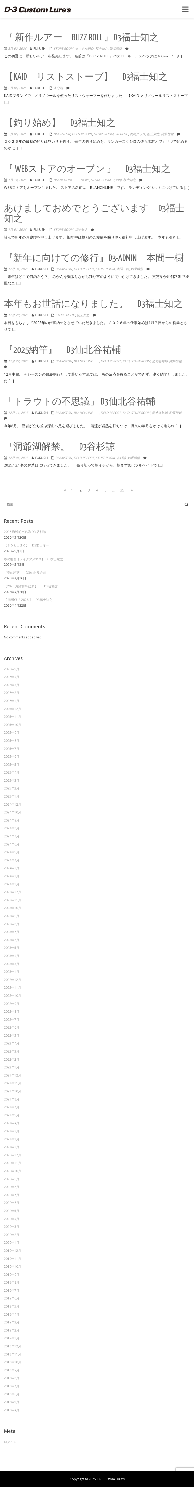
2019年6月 (11, 1298)
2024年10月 (12, 812)
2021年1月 (11, 1147)
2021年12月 (12, 1075)
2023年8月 (11, 924)
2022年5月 (11, 1035)
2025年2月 (11, 788)
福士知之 (101, 48)
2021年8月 (11, 1099)
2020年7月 (11, 1195)
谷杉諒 (121, 458)
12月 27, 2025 (18, 361)
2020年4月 (11, 1219)
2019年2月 (11, 1330)
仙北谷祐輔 (160, 361)
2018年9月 (11, 1370)
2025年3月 (11, 780)
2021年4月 (11, 1123)
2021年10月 (12, 1091)
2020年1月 (11, 1242)
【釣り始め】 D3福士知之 (59, 123)
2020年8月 (11, 1187)
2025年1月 (11, 796)
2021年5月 (11, 1115)
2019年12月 (12, 1250)
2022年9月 (11, 1003)
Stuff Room (105, 269)
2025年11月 (12, 716)
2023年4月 (11, 956)
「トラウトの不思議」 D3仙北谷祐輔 (79, 402)
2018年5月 (11, 1402)
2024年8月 (11, 828)
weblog (121, 134)
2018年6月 (11, 1394)
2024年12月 (12, 804)
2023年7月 (11, 932)
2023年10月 (12, 908)
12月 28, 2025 (18, 315)
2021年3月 (11, 1131)
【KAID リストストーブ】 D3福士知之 (86, 77)
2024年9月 (11, 820)
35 (123, 490)
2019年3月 (11, 1322)
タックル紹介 (84, 48)
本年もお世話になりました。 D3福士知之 (93, 304)
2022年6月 (11, 1027)
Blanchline (66, 180)
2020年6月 (11, 1202)
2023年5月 (11, 947)
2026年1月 (11, 701)
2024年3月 (11, 868)
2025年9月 (11, 732)
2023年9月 (11, 916)
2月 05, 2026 (17, 134)
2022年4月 (11, 1043)
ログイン (10, 1442)
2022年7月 (11, 1019)
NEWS (84, 180)
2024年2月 (11, 876)
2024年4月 (11, 860)
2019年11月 (12, 1258)
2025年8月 (11, 740)
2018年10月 (12, 1362)
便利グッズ (137, 134)
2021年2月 (11, 1139)
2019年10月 (12, 1266)
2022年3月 (11, 1051)
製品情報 (115, 48)
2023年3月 (11, 964)
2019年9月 (11, 1274)
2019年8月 (11, 1282)
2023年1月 (11, 971)
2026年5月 (11, 669)
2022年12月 (12, 980)
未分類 (58, 88)
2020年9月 (11, 1179)
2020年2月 (11, 1235)
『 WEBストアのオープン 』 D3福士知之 (87, 169)
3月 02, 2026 (17, 48)
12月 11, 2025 (18, 412)
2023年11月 (12, 900)
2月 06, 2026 (17, 88)
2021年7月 (11, 1107)
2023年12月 (12, 892)
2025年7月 (11, 748)
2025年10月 (12, 725)
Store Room (63, 48)
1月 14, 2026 (17, 180)
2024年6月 (11, 844)
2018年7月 (11, 1386)
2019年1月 (11, 1338)
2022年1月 (11, 1067)
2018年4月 (11, 1410)
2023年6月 (11, 940)
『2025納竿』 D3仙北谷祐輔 (62, 350)
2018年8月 (11, 1378)
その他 (117, 180)
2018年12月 (12, 1346)
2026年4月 (11, 677)
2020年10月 (12, 1171)
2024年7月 (11, 836)
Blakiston (62, 134)
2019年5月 (11, 1306)
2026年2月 (11, 692)
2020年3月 (11, 1226)
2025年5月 (11, 764)
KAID (126, 361)
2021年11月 (12, 1083)
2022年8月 (11, 1011)
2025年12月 (12, 709)
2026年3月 (11, 685)
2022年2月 (11, 1059)
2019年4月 (11, 1314)
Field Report (82, 134)
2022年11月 (12, 987)
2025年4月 (11, 772)
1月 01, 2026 (17, 229)
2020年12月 (12, 1155)
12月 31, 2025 (18, 269)
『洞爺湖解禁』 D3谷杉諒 (59, 447)
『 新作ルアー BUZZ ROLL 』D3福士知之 (81, 38)
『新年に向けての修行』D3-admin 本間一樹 (94, 258)
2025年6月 (11, 756)
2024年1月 (11, 884)
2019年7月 (11, 1290)
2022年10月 (12, 995)
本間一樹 (122, 269)
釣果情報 (167, 134)
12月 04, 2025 (18, 458)
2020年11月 (12, 1163)
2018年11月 (12, 1354)
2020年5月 (11, 1211)
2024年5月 (11, 852)
